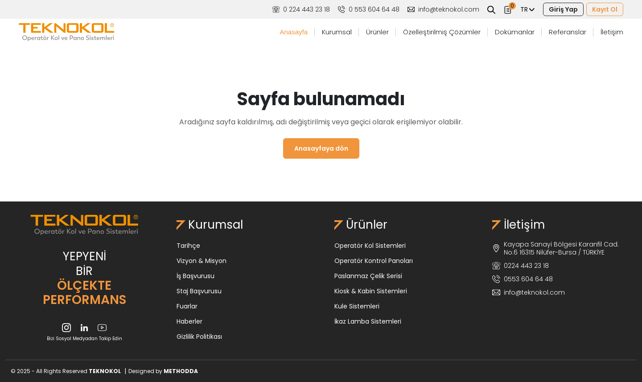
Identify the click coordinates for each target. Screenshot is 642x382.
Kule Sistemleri (356, 306)
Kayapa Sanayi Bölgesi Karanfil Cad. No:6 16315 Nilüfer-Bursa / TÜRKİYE (555, 248)
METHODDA (181, 371)
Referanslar (567, 32)
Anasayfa (294, 32)
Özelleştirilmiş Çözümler (442, 32)
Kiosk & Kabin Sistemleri (370, 291)
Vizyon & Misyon (201, 260)
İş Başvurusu (195, 275)
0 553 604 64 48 (368, 9)
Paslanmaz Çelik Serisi (368, 275)
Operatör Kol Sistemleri (370, 245)
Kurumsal (337, 32)
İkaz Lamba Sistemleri (367, 321)
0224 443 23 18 (520, 266)
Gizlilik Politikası (199, 336)
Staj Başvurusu (199, 291)
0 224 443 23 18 (301, 9)
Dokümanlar (515, 32)
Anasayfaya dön (321, 148)
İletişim (612, 32)
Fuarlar (187, 306)
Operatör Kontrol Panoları (373, 260)
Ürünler (377, 32)
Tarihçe (188, 245)
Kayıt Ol (604, 9)
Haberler (189, 321)
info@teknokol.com (443, 9)
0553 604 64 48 (522, 279)
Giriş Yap (563, 9)
